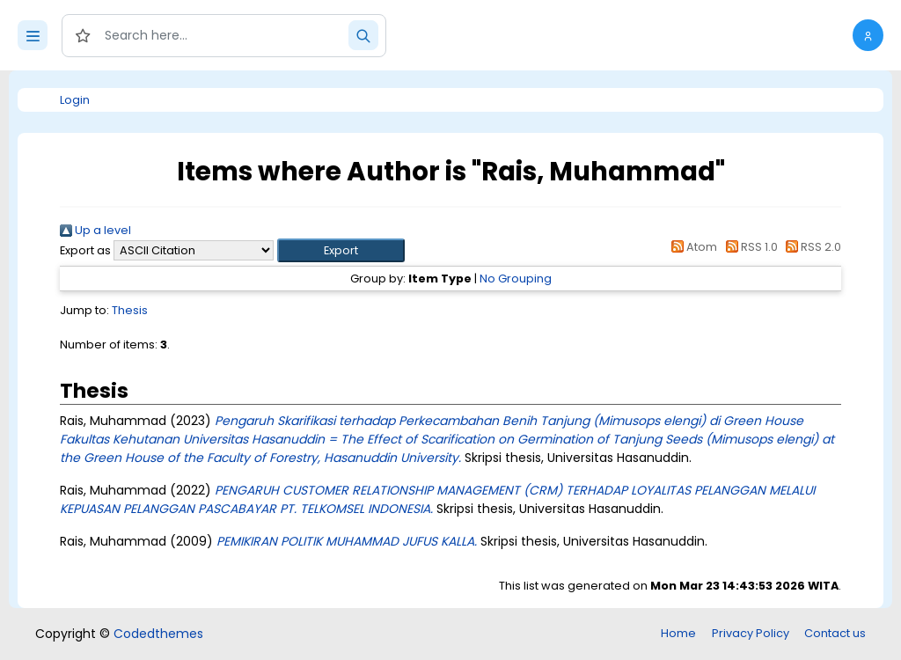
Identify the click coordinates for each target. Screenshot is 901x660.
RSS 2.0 (810, 246)
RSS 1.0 (748, 246)
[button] (868, 35)
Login (75, 99)
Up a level (95, 230)
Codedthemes (158, 633)
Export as (85, 250)
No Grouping (516, 278)
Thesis (130, 310)
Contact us (835, 633)
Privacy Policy (750, 633)
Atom (691, 246)
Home (678, 633)
